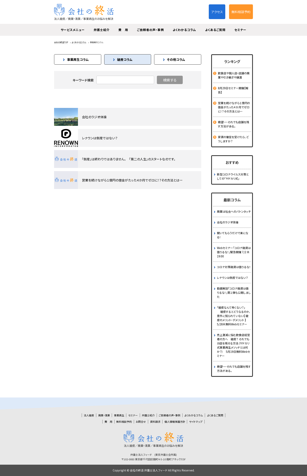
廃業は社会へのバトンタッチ (234, 211)
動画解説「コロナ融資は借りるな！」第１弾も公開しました (234, 292)
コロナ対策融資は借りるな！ (234, 267)
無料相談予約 (241, 11)
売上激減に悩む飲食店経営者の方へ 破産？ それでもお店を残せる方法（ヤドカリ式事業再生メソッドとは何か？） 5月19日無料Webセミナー (233, 345)
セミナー (240, 30)
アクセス (217, 11)
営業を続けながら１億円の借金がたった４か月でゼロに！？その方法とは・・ (132, 180)
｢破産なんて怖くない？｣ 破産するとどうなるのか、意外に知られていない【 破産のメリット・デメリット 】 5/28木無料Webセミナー (233, 315)
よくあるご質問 (215, 30)
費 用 (123, 30)
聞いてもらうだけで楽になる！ (232, 235)
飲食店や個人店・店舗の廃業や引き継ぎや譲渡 (234, 75)
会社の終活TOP (61, 42)
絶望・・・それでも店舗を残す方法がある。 (233, 124)
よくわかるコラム (184, 30)
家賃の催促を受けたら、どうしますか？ (233, 139)
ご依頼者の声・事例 (150, 30)
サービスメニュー (73, 30)
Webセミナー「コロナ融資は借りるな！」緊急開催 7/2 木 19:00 (234, 252)
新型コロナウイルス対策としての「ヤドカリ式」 (233, 176)
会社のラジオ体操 (94, 116)
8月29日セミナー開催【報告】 (233, 90)
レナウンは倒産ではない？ (99, 138)
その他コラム (176, 59)
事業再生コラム (78, 59)
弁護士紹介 (102, 30)
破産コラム (124, 59)
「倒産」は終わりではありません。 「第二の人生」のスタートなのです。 (128, 159)
